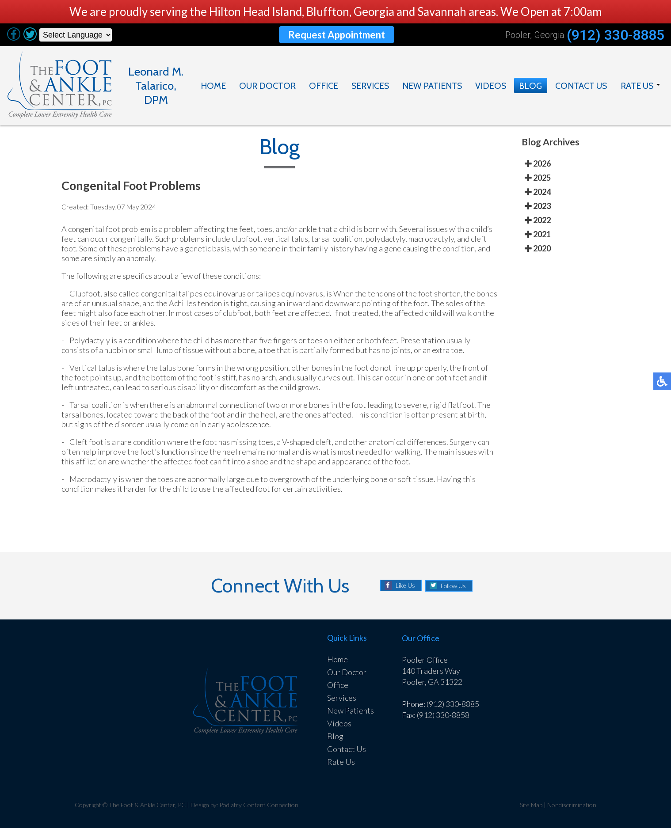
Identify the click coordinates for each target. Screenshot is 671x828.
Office (323, 85)
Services (370, 85)
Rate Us (636, 85)
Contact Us (580, 85)
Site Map (531, 805)
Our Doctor (268, 85)
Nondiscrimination (572, 805)
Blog (530, 85)
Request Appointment (337, 35)
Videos (490, 85)
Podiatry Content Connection (260, 805)
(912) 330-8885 (615, 35)
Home (214, 85)
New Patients (432, 85)
